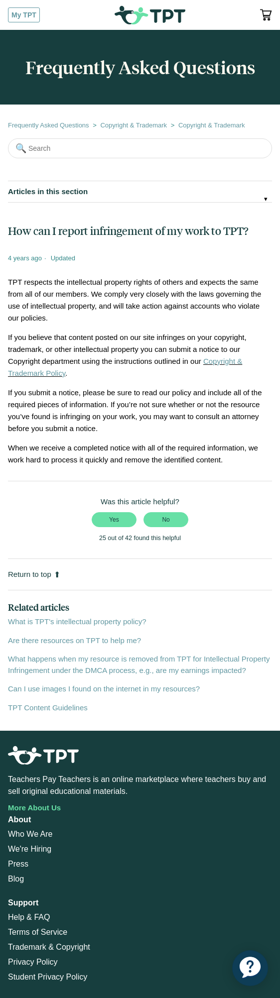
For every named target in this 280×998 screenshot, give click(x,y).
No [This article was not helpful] (165, 519)
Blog (16, 879)
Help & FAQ (29, 917)
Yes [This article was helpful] (114, 519)
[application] (250, 968)
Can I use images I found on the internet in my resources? (104, 688)
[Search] (140, 148)
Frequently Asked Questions (48, 125)
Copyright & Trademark (133, 125)
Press (18, 864)
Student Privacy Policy (47, 977)
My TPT (23, 15)
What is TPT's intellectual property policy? (77, 621)
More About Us (34, 807)
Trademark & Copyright (49, 947)
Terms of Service (37, 932)
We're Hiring (29, 849)
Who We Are (30, 834)
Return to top (34, 574)
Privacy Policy (33, 962)
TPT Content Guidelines (48, 707)
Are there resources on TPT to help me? (74, 640)
